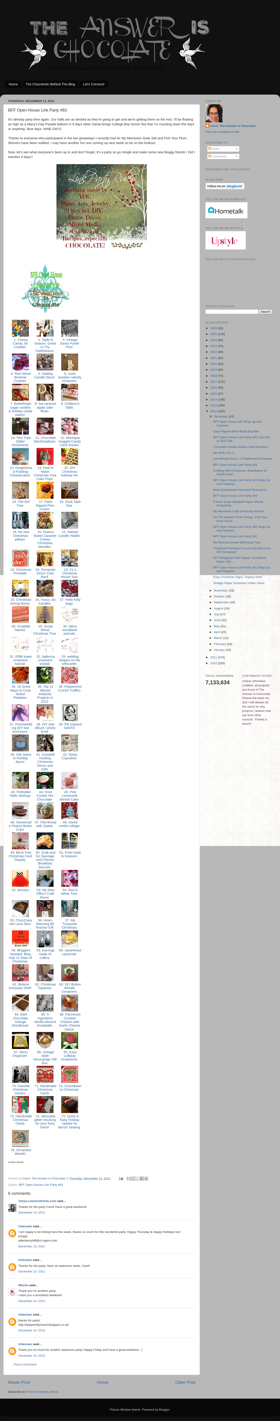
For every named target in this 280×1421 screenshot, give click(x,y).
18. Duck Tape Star (69, 503)
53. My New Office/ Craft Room (45, 893)
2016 (214, 387)
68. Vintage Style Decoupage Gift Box (45, 1057)
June (217, 620)
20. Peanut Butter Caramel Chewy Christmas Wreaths (45, 539)
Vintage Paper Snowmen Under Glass (239, 583)
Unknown (25, 1226)
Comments (217, 156)
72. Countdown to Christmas (70, 1087)
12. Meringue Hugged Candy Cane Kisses (69, 441)
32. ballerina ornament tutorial (45, 660)
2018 (214, 375)
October (220, 596)
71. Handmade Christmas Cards (45, 1089)
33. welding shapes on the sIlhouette (69, 660)
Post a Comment (25, 1364)
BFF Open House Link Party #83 (235, 495)
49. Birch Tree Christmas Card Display (20, 856)
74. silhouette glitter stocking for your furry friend (45, 1121)
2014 (214, 399)
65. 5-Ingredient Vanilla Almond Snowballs (45, 1020)
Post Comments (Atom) (42, 1391)
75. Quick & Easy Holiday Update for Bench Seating (69, 1121)
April (217, 632)
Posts (213, 148)
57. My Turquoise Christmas (70, 923)
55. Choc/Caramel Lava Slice (20, 922)
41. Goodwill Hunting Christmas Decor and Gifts (45, 762)
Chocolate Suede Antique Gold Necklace (240, 447)
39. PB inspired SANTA (70, 726)
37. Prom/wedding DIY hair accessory (20, 728)
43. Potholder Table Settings (20, 793)
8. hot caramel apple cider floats (45, 407)
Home (13, 84)
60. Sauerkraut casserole (69, 952)
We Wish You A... (224, 452)
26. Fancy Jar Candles (45, 601)
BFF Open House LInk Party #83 (41, 1184)
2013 (214, 405)
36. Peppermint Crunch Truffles (70, 688)
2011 (214, 657)
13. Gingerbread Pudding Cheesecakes (20, 471)
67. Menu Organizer (20, 1054)
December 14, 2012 (31, 1301)
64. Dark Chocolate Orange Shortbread (20, 1020)
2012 (214, 411)
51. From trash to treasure (69, 854)
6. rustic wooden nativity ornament (69, 377)
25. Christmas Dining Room (20, 601)
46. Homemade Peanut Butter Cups (20, 826)
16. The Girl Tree (20, 503)
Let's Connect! (93, 84)
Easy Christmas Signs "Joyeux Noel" (238, 577)
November (221, 590)
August (219, 608)
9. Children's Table (69, 405)
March (218, 638)
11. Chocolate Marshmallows (45, 439)
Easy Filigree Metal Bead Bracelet (236, 431)
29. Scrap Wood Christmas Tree (45, 630)
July (217, 614)
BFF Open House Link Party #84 (235, 464)
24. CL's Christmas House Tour (70, 573)
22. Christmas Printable (20, 571)
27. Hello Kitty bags (70, 601)
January (220, 650)
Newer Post (19, 1382)
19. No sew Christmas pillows (20, 535)
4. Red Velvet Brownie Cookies (20, 377)
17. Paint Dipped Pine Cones (45, 505)
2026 (214, 328)
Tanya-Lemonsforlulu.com (37, 1201)
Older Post (185, 1382)
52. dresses (20, 890)
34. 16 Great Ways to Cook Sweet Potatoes (20, 692)
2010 (214, 663)
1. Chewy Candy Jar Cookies (20, 343)
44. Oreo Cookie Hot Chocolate (45, 795)
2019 (214, 369)
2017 (214, 381)
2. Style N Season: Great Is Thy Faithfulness (45, 345)
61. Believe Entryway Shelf (20, 986)
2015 (214, 393)
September (222, 602)
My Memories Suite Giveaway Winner (238, 511)
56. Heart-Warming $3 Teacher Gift (44, 923)
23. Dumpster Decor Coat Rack (45, 573)
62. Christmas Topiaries (45, 986)
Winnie (23, 1285)
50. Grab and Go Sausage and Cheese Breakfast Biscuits (45, 860)
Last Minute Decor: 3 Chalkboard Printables (242, 458)
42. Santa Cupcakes (69, 756)
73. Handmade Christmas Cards (20, 1119)
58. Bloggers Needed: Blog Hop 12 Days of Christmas (20, 955)
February (220, 644)
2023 (214, 346)
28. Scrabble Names (20, 628)
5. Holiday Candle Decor (45, 375)
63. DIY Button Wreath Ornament (69, 988)
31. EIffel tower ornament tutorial (20, 660)
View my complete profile (222, 131)
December (221, 416)
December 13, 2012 (31, 1212)
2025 (214, 334)
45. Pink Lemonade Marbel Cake (69, 795)
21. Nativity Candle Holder (69, 533)
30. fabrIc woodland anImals (69, 630)
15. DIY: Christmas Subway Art (70, 471)
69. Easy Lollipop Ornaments (70, 1055)
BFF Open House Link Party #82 (235, 536)
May (217, 626)
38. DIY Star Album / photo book (45, 728)
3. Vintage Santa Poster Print (69, 343)
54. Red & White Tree (69, 891)
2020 (214, 364)
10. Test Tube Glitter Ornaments (20, 441)
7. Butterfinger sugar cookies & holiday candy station (20, 409)
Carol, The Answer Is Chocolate (233, 126)
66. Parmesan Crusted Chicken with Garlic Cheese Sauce (70, 1022)
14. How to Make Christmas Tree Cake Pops (45, 473)
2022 (214, 352)
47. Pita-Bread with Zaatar (45, 824)
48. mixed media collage (70, 824)
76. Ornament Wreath (20, 1151)
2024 (214, 340)
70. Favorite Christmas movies (20, 1089)
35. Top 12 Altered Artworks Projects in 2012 (45, 694)
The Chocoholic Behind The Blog (50, 84)
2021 (214, 358)
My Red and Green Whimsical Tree (237, 542)
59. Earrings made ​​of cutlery (44, 954)
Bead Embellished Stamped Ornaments (240, 490)
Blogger (164, 1409)
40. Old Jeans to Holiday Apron (20, 758)
